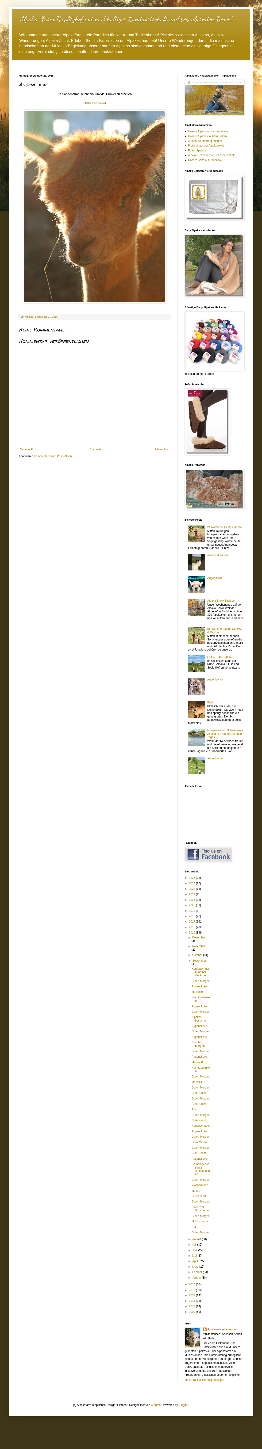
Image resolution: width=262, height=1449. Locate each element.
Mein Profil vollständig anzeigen (204, 1380)
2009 (192, 1311)
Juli (194, 1244)
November (198, 946)
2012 (192, 1295)
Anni (194, 1109)
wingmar (156, 1405)
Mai (195, 1255)
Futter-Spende (197, 150)
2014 (192, 1284)
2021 (192, 899)
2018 (192, 916)
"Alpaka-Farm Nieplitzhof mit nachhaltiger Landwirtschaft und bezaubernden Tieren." (126, 19)
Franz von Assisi (94, 102)
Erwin (210, 702)
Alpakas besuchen (199, 1018)
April (195, 1261)
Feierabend (199, 1196)
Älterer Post (161, 449)
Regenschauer (201, 1125)
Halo (194, 1226)
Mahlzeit (197, 1082)
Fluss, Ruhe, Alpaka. (220, 656)
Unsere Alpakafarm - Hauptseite (208, 131)
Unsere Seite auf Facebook (205, 160)
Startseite (96, 449)
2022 (192, 894)
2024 (192, 883)
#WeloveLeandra (218, 555)
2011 (192, 1300)
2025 (192, 877)
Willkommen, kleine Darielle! (225, 527)
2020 (192, 905)
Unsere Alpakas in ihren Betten (207, 136)
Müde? (196, 1190)
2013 (192, 1290)
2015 (192, 932)
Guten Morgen (201, 981)
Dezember (198, 937)
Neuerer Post (28, 449)
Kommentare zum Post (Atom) (53, 456)
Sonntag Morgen (198, 1044)
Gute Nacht (199, 1093)
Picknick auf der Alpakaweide (206, 145)
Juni (195, 1250)
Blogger (183, 1405)
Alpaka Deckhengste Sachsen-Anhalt (211, 155)
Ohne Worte (199, 1142)
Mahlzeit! (197, 991)
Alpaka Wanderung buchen (205, 141)
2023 (192, 888)
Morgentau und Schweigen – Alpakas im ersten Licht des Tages (225, 734)
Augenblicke (215, 578)
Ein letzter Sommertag (201, 1209)
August (197, 1239)
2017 (192, 921)
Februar (197, 1272)
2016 (192, 927)
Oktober (197, 955)
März (195, 1266)
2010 (192, 1306)
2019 (192, 910)
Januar (197, 1277)
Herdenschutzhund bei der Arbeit (200, 972)
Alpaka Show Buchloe (221, 600)
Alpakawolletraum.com (223, 1329)
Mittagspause (200, 1221)
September (199, 960)
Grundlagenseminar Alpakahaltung (201, 1169)
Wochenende (200, 1185)
